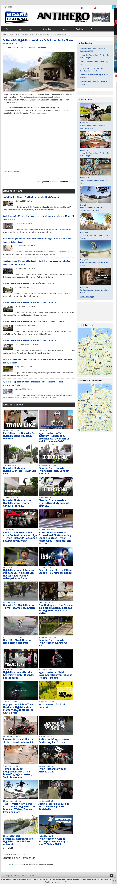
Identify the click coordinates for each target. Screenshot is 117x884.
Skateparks (64, 29)
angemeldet (16, 864)
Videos (32, 29)
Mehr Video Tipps (87, 297)
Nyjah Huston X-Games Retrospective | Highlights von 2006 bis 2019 (54, 841)
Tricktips (80, 29)
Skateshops (47, 29)
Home (5, 34)
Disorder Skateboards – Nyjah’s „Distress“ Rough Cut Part (28, 283)
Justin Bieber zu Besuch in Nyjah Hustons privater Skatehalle (54, 806)
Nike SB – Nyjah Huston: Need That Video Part (17, 641)
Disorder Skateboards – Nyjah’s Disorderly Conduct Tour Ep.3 (30, 302)
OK (66, 882)
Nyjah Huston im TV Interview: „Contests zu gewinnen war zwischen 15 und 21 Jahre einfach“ (54, 437)
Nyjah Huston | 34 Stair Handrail (52, 706)
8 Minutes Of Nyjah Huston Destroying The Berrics (54, 741)
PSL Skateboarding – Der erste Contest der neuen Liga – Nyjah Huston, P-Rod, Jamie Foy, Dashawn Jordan (20, 536)
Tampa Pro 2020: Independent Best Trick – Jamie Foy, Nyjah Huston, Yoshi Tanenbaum (17, 773)
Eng (92, 29)
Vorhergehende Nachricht (47, 182)
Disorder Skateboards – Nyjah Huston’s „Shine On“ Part (53, 642)
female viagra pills (18, 854)
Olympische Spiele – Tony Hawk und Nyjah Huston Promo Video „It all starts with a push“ (18, 708)
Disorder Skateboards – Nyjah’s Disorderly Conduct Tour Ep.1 (30, 340)
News (20, 29)
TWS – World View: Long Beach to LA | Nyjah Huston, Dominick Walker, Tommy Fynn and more (19, 808)
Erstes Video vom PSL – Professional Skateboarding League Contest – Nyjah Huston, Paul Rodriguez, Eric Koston (55, 538)
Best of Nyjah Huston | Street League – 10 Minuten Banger (56, 571)
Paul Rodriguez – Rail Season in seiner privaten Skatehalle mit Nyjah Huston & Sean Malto (56, 609)
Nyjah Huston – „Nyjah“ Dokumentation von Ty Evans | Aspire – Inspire (55, 674)
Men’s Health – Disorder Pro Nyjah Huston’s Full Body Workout (31, 197)
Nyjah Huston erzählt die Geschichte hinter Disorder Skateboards (18, 674)
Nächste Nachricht (67, 182)
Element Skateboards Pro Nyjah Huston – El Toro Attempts (18, 841)
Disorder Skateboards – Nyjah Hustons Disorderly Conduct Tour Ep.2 (33, 321)
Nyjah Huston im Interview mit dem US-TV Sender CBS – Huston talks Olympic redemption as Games (20, 574)
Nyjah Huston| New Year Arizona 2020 (52, 770)
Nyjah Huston (13, 171)
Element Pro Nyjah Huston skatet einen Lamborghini (18, 741)
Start (8, 29)
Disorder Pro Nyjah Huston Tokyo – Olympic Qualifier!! (19, 606)
